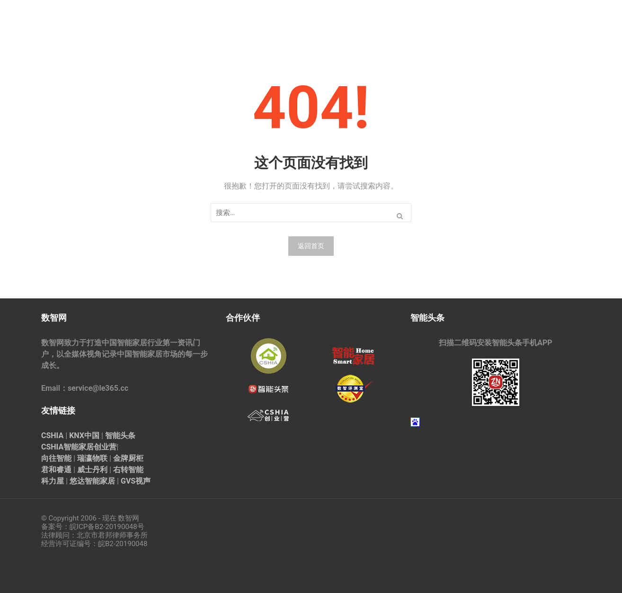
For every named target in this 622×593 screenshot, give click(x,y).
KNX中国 (84, 435)
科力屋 (52, 480)
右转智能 (128, 469)
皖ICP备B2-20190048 (103, 526)
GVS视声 (136, 480)
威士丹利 (92, 469)
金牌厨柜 (128, 458)
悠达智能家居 (92, 480)
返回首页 (311, 246)
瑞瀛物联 (92, 458)
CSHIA (52, 435)
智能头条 (120, 435)
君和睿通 (56, 469)
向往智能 (56, 458)
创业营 (105, 446)
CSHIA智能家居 (67, 446)
